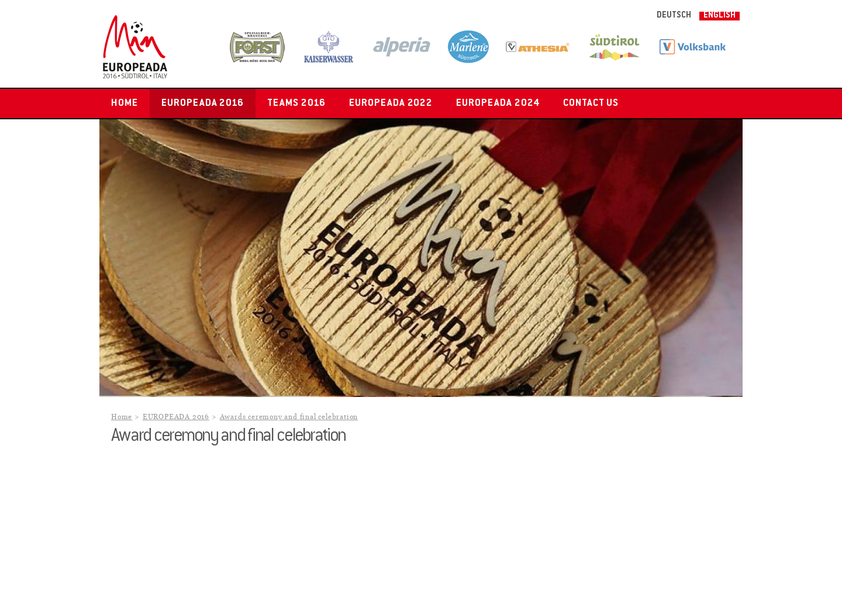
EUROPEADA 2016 (202, 103)
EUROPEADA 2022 (391, 103)
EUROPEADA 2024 (497, 103)
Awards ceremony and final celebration (289, 417)
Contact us (591, 103)
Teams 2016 (296, 103)
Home (124, 103)
